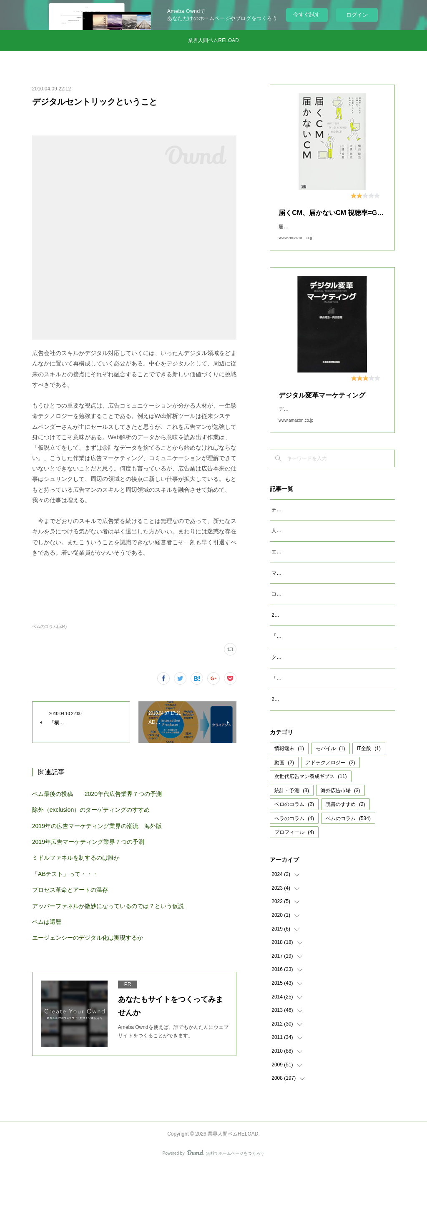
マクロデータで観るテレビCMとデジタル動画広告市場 (332, 599)
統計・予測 (291, 844)
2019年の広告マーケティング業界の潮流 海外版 (97, 826)
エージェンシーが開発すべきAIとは (311, 578)
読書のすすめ (345, 858)
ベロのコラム (294, 858)
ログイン (357, 15)
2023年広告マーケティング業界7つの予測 (318, 650)
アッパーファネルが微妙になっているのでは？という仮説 (108, 906)
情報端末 (289, 802)
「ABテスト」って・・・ (65, 874)
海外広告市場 (340, 844)
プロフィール (294, 885)
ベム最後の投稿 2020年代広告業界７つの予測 (97, 794)
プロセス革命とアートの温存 (70, 889)
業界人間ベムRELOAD (213, 40)
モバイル (330, 802)
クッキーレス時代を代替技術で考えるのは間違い (326, 701)
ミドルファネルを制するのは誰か (76, 857)
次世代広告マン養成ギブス (310, 830)
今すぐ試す (306, 14)
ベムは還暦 (46, 921)
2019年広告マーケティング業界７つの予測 (88, 841)
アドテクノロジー (330, 815)
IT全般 (369, 802)
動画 (284, 815)
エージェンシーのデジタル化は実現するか (87, 937)
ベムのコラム (348, 872)
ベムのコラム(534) (49, 626)
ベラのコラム (294, 872)
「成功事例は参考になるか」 (304, 723)
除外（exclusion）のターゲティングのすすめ (91, 809)
